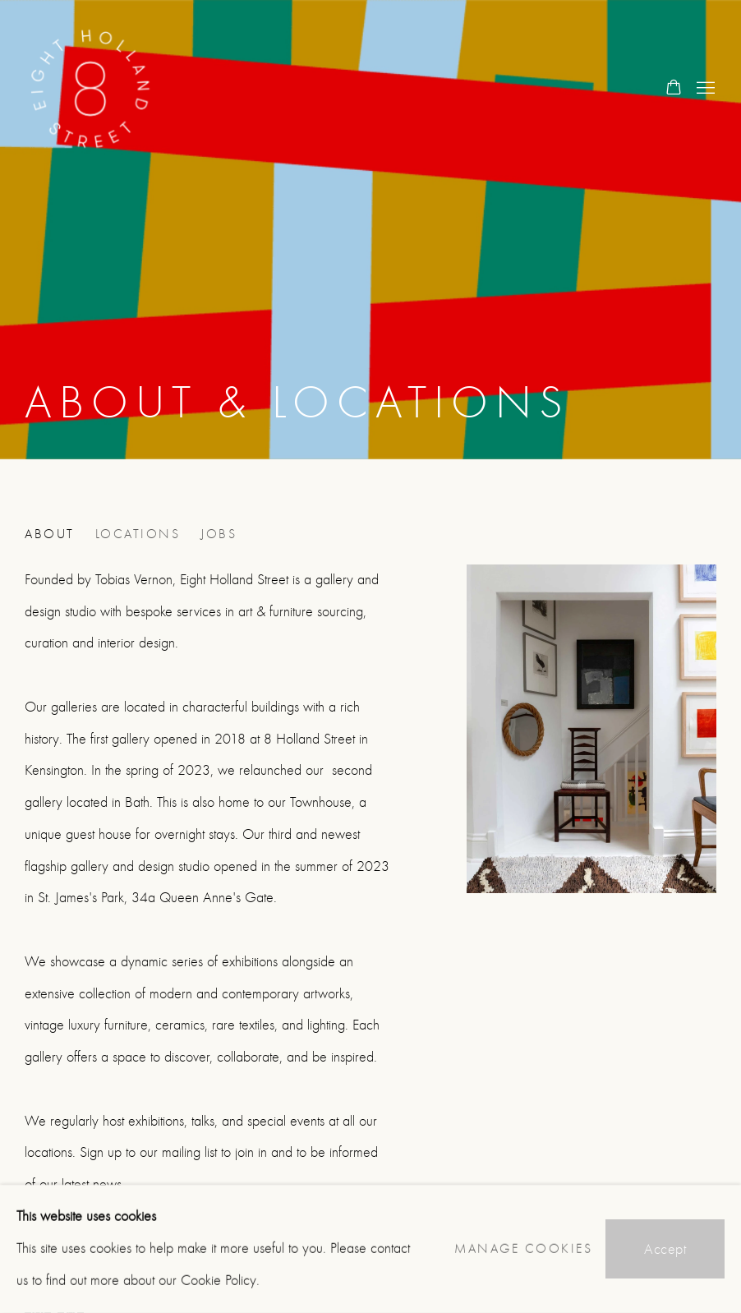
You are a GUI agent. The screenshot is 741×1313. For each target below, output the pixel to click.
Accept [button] (665, 1249)
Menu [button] (704, 88)
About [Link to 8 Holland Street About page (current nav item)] (50, 534)
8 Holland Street (90, 88)
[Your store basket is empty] (673, 88)
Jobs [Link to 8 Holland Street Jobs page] (218, 534)
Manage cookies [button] (523, 1249)
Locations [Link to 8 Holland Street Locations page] (138, 534)
